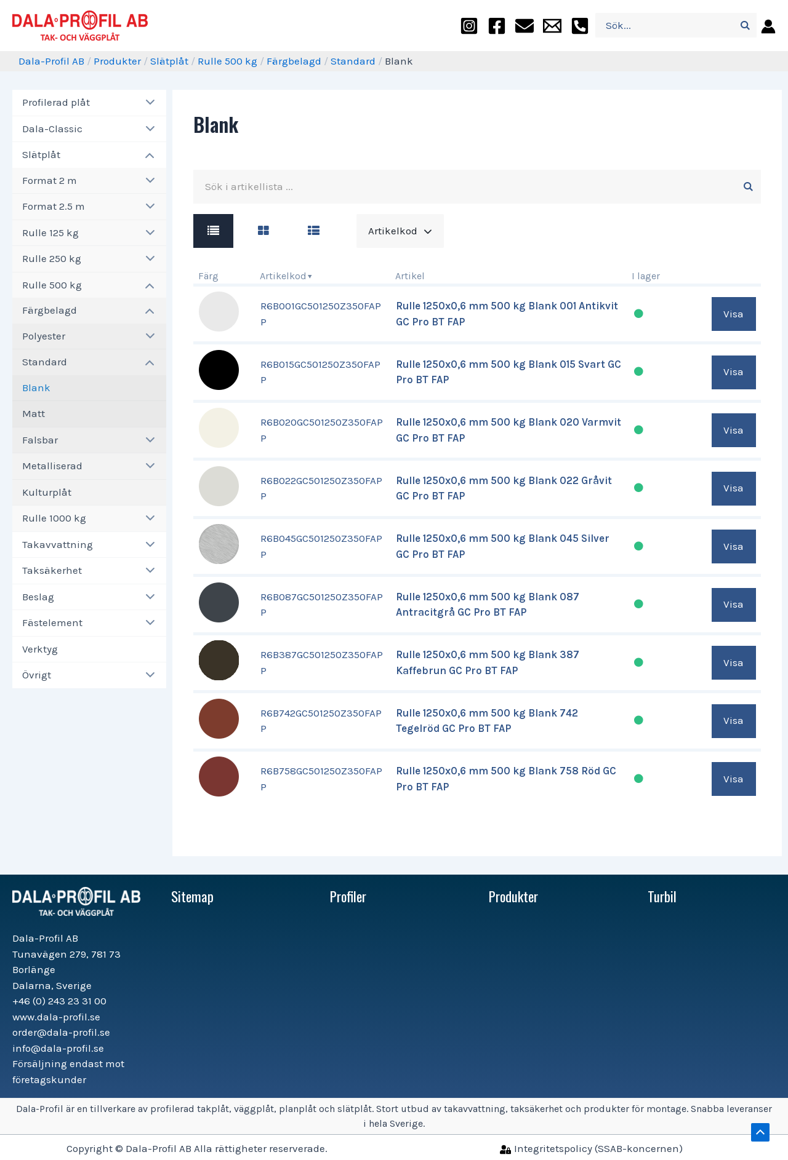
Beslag (38, 596)
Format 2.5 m (53, 206)
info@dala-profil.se (58, 1048)
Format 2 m (49, 180)
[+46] (580, 25)
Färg (208, 276)
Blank (36, 387)
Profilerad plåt (56, 102)
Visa (733, 314)
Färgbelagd (294, 61)
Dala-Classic (52, 128)
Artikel (410, 276)
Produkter (117, 61)
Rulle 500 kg (227, 61)
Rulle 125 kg (50, 232)
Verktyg (40, 649)
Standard (353, 61)
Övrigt (36, 675)
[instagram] (469, 25)
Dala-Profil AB (51, 61)
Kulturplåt (46, 492)
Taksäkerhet (52, 570)
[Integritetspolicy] (591, 1148)
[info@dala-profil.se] (552, 25)
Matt (33, 413)
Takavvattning (57, 544)
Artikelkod (283, 276)
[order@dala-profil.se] (524, 25)
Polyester (43, 336)
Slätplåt (169, 61)
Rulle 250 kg (51, 258)
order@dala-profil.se (61, 1032)
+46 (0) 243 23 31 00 (59, 1001)
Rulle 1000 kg (54, 518)
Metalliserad (52, 465)
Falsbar (40, 440)
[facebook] (496, 25)
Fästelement (52, 622)
